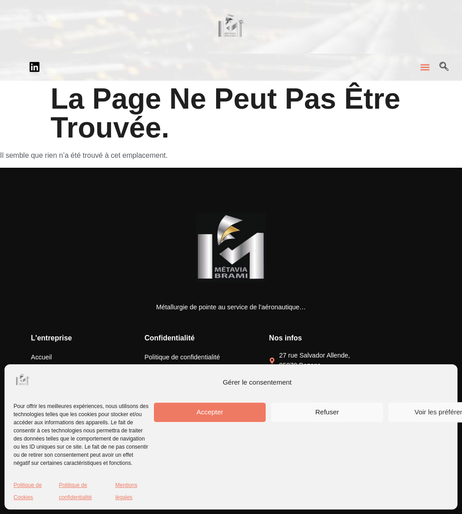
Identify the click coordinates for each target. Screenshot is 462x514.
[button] (425, 67)
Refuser (327, 412)
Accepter (209, 412)
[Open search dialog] (444, 67)
